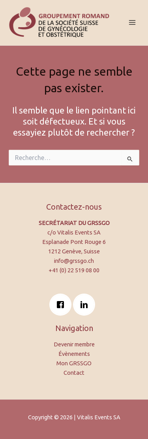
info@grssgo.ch (74, 260)
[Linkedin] (86, 304)
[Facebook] (62, 304)
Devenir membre (74, 344)
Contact (74, 372)
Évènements (74, 353)
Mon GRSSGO (74, 363)
